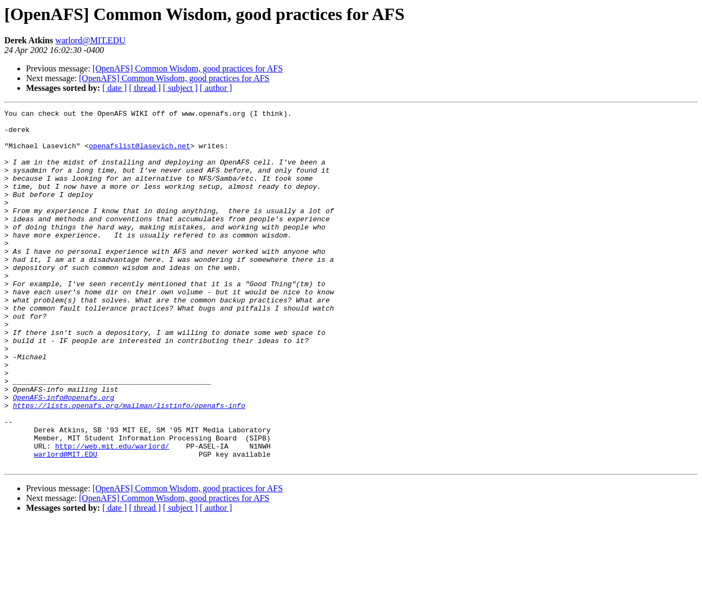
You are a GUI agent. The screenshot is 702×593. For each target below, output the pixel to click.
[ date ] (114, 88)
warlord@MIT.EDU (90, 40)
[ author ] (216, 88)
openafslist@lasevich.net (139, 154)
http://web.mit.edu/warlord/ (112, 514)
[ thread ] (145, 88)
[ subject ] (180, 88)
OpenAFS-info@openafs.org (63, 455)
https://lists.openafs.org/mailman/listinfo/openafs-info (129, 465)
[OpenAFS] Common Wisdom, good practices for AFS (188, 68)
